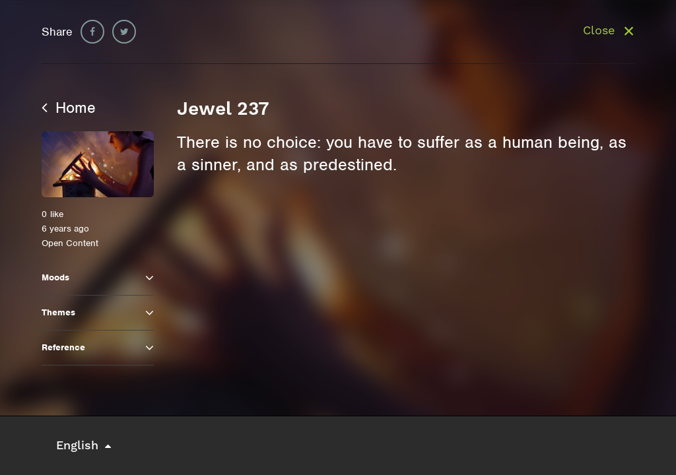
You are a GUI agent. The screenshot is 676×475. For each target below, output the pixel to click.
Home (69, 107)
